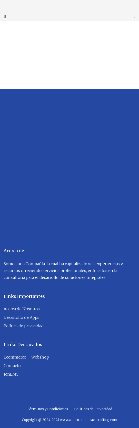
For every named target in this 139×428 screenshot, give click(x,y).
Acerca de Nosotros (22, 308)
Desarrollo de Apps (21, 317)
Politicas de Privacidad (93, 409)
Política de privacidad (24, 325)
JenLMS (11, 374)
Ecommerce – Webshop (26, 357)
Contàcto (12, 365)
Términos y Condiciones (47, 409)
